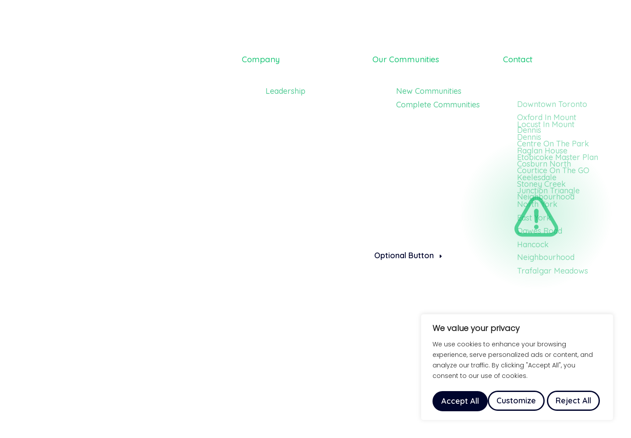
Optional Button (408, 255)
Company (265, 55)
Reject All (518, 401)
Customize (460, 401)
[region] (517, 368)
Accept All (574, 401)
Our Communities (413, 55)
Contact (522, 55)
